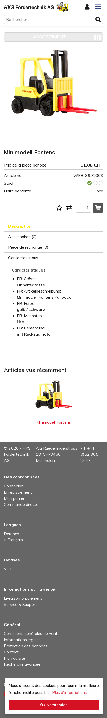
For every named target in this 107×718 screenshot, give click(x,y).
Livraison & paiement (23, 598)
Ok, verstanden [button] (54, 705)
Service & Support (20, 604)
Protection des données (26, 645)
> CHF (10, 568)
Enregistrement (18, 492)
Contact (11, 651)
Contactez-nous (23, 257)
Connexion (14, 485)
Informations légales (22, 639)
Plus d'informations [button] (69, 692)
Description (19, 226)
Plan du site (14, 658)
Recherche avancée (22, 664)
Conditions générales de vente (32, 633)
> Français (13, 539)
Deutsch (11, 533)
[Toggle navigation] (98, 7)
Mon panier (14, 498)
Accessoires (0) (22, 236)
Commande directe (21, 504)
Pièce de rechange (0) (28, 247)
